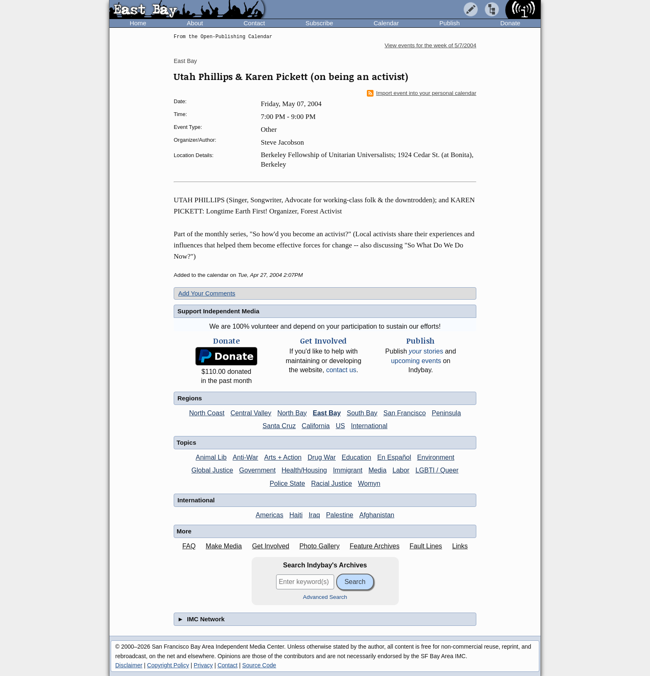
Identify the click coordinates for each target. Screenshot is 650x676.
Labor (401, 470)
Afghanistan (377, 515)
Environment (435, 457)
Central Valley (250, 413)
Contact (254, 23)
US (340, 425)
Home (138, 23)
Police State (287, 483)
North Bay (292, 413)
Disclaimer (128, 665)
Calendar (386, 23)
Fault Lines (426, 546)
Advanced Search (325, 597)
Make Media (224, 546)
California (316, 425)
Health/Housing (304, 470)
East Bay (185, 61)
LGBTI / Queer (436, 470)
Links (460, 546)
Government (257, 470)
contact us (341, 369)
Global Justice (212, 470)
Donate (510, 23)
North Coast (206, 413)
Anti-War (245, 457)
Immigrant (347, 470)
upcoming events (416, 360)
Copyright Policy (168, 665)
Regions (189, 398)
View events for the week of (430, 45)
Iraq (314, 515)
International (369, 425)
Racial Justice (331, 483)
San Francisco (404, 413)
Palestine (339, 515)
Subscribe (319, 23)
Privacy (203, 665)
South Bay (362, 413)
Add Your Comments (206, 293)
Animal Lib (211, 457)
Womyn (369, 483)
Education (356, 457)
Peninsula (446, 413)
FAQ (189, 546)
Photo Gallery (319, 546)
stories (426, 351)
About (195, 23)
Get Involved (270, 546)
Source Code (259, 665)
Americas (270, 515)
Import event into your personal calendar (421, 93)
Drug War (322, 457)
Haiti (296, 515)
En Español (394, 457)
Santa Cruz (279, 425)
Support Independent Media (218, 311)
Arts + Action (282, 457)
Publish (449, 23)
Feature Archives (375, 546)
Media (378, 470)
